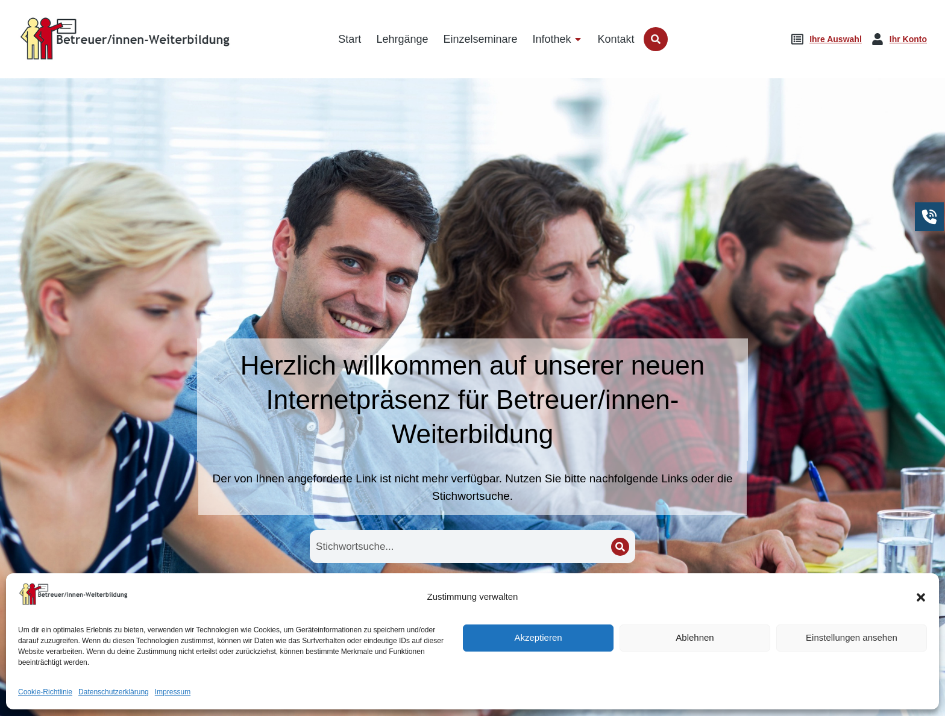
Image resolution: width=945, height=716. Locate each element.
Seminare (636, 612)
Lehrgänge (472, 612)
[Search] (620, 547)
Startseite (309, 612)
